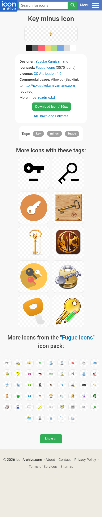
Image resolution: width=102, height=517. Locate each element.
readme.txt (46, 97)
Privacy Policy (85, 459)
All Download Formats (51, 116)
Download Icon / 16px (51, 107)
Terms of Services (43, 466)
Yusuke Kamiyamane (51, 61)
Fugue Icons (45, 67)
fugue (72, 133)
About (50, 459)
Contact (65, 459)
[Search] (72, 5)
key (38, 133)
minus (54, 133)
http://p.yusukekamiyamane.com (49, 85)
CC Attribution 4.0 (47, 73)
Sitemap (66, 466)
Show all (51, 439)
